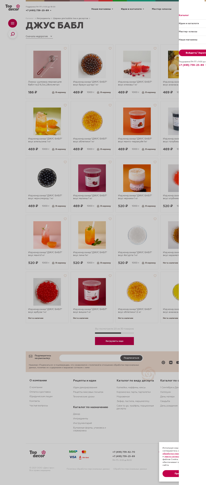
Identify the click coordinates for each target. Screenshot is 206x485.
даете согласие (172, 457)
